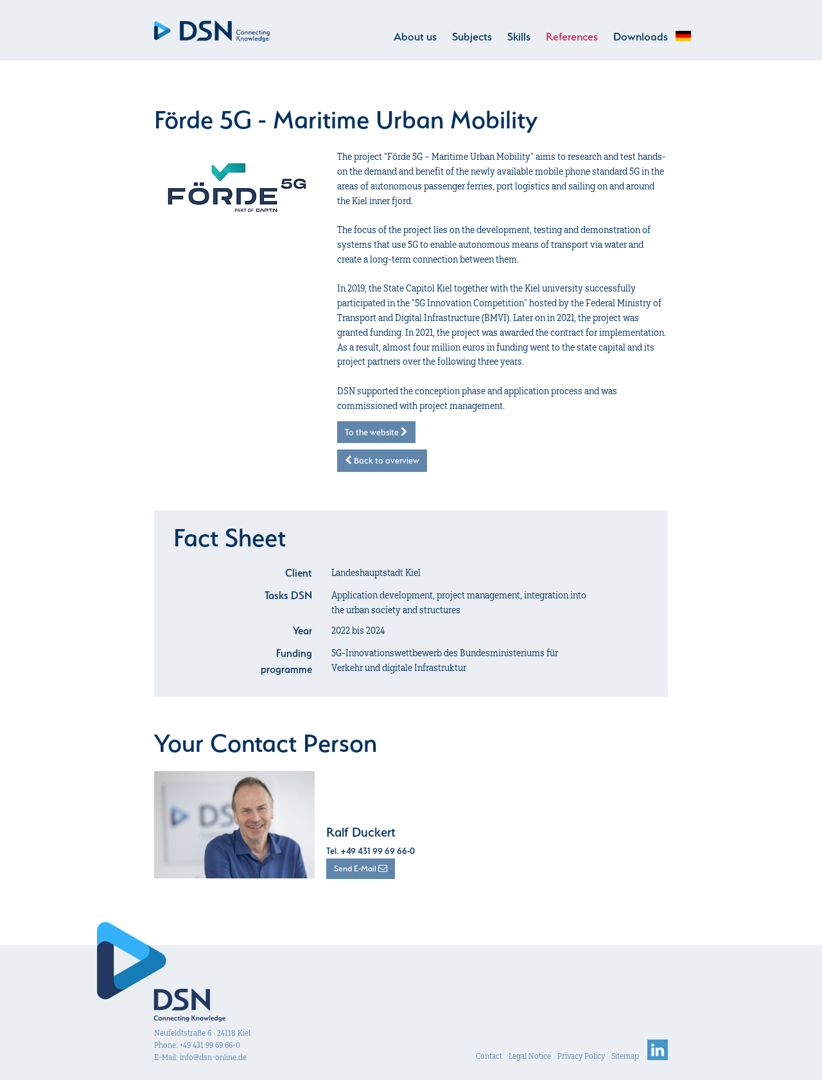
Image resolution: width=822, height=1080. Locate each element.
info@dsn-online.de (213, 1057)
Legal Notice (530, 1056)
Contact (489, 1056)
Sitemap (625, 1056)
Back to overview (382, 460)
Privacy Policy (581, 1056)
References (572, 36)
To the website (376, 432)
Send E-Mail (360, 868)
